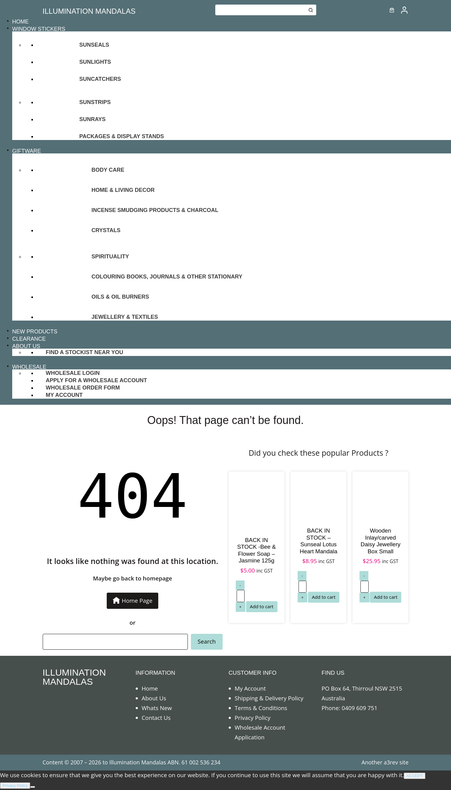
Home (150, 688)
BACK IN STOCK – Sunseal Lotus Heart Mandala (318, 541)
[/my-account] (404, 10)
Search (207, 641)
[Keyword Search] (260, 10)
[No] (32, 787)
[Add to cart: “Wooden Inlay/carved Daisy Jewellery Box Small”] (385, 597)
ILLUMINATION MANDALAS (89, 11)
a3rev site (396, 762)
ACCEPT (414, 776)
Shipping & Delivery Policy (269, 698)
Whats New (157, 708)
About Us (154, 698)
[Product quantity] (241, 596)
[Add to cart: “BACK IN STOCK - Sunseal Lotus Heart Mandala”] (323, 597)
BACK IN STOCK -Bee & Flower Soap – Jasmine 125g (256, 550)
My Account (250, 688)
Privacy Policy (252, 718)
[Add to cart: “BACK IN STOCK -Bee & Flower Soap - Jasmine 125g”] (261, 606)
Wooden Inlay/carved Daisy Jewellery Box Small (380, 541)
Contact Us (156, 718)
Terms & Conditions (261, 708)
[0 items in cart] (392, 10)
